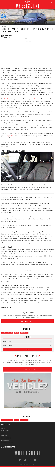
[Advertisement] (27, 54)
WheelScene (31, 464)
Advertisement (27, 410)
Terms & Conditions (7, 443)
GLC (34, 99)
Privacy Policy (5, 440)
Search (52, 2)
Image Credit (4, 22)
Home (3, 428)
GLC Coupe (7, 99)
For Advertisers (6, 438)
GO (27, 349)
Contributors (5, 430)
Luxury (4, 26)
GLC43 (16, 332)
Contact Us (4, 433)
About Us (4, 435)
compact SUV (10, 136)
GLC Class (10, 332)
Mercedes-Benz (24, 332)
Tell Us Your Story (27, 369)
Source (10, 22)
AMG (4, 332)
